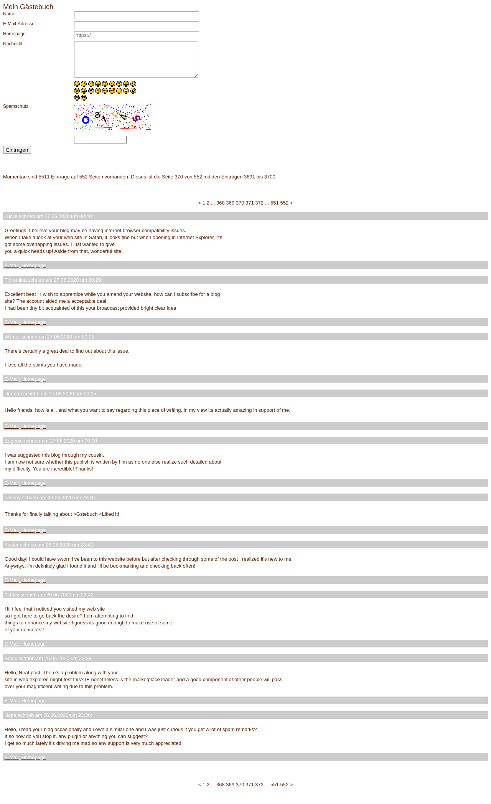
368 (220, 210)
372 (259, 210)
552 (284, 210)
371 (250, 210)
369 (230, 210)
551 (274, 210)
